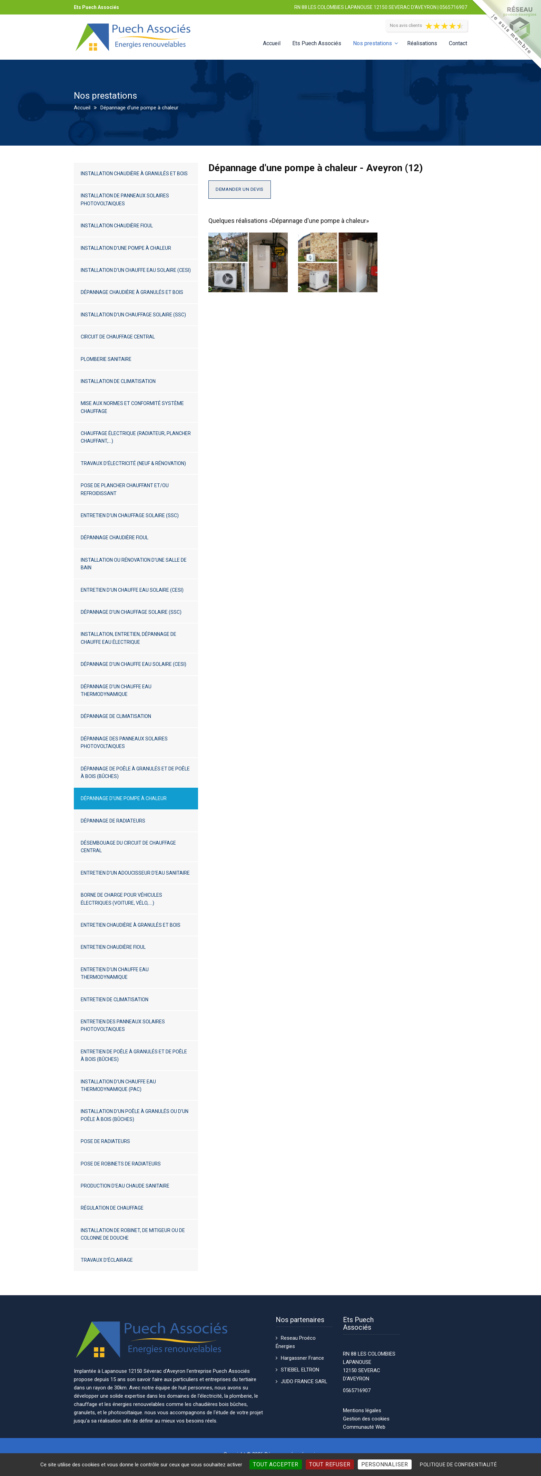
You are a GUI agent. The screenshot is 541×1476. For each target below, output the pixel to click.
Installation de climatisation (118, 381)
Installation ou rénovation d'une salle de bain (134, 563)
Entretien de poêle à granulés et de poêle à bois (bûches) (134, 1055)
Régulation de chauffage (112, 1208)
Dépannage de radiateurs (113, 821)
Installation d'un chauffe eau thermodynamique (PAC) (118, 1085)
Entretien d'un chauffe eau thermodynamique (115, 973)
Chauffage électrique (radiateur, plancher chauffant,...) (136, 437)
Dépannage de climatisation (116, 716)
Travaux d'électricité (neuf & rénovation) (133, 463)
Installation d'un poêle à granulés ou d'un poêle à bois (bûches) (134, 1115)
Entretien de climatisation (114, 999)
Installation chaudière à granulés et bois (134, 173)
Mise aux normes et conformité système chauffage (132, 407)
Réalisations (422, 43)
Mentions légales (362, 1410)
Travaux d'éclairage (107, 1260)
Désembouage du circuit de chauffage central (128, 846)
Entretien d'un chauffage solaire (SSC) (130, 515)
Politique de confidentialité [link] (458, 1464)
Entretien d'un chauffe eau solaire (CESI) (132, 590)
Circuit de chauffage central (118, 337)
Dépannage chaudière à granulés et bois (132, 292)
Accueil (272, 43)
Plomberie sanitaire (106, 359)
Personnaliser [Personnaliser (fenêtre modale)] (384, 1464)
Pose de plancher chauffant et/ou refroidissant (125, 489)
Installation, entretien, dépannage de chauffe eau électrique (128, 637)
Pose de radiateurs (105, 1141)
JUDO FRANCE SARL (304, 1381)
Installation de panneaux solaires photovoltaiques (125, 199)
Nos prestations (372, 43)
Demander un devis (240, 189)
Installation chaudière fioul (117, 225)
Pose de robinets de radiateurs (121, 1164)
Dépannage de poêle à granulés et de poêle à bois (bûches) (135, 772)
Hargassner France (302, 1358)
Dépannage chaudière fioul (114, 537)
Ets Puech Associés (316, 43)
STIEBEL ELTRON (300, 1370)
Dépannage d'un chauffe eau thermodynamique (116, 690)
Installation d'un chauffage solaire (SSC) (133, 314)
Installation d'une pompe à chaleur (126, 248)
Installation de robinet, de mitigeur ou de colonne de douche (133, 1234)
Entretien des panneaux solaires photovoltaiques (123, 1025)
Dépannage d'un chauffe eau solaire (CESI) (133, 664)
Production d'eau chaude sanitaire (125, 1186)
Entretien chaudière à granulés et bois (130, 925)
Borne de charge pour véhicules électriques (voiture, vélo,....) (121, 898)
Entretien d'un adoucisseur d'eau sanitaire (135, 873)
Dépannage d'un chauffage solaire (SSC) (131, 612)
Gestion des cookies (366, 1419)
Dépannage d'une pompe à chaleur (124, 798)
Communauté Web (364, 1427)
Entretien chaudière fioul (113, 947)
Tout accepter (275, 1464)
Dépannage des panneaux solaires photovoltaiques (124, 742)
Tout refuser (330, 1464)
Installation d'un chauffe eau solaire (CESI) (136, 270)
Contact (458, 43)
